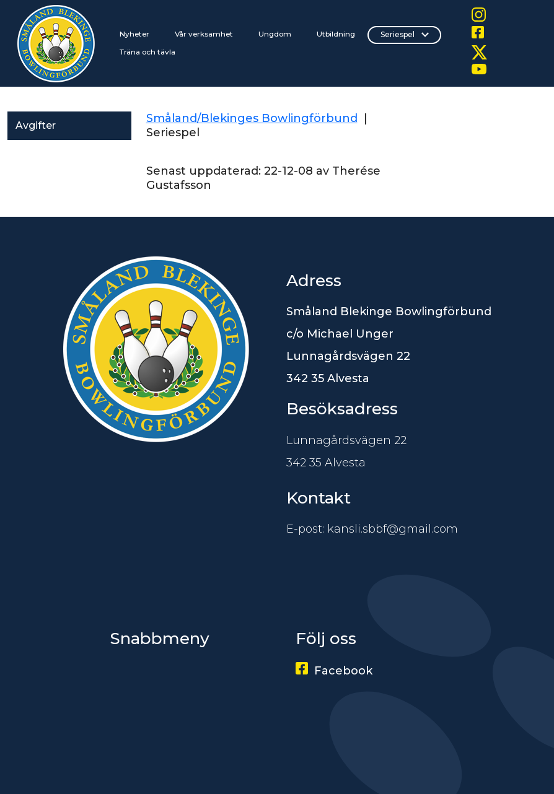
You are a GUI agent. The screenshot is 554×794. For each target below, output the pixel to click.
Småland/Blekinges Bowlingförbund (252, 118)
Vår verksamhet (204, 34)
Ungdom (274, 34)
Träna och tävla (147, 52)
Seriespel (404, 35)
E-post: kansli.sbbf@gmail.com (372, 529)
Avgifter (35, 125)
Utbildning (336, 34)
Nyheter (134, 34)
